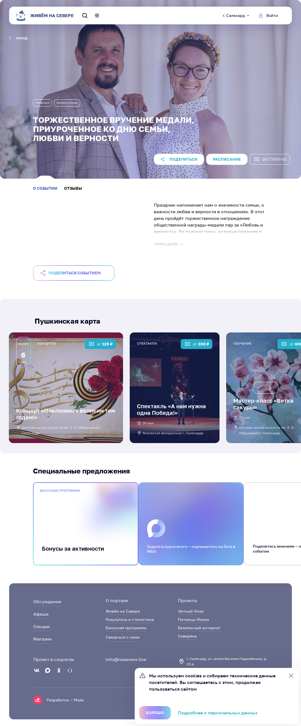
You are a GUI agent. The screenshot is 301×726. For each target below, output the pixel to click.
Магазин (42, 639)
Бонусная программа (126, 627)
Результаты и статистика (130, 619)
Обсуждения (47, 601)
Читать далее (169, 244)
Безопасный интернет (199, 627)
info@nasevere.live (126, 659)
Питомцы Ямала (193, 619)
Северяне (187, 636)
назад (18, 38)
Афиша (41, 614)
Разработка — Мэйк (65, 700)
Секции (41, 626)
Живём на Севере (123, 611)
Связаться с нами (123, 637)
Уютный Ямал (191, 611)
